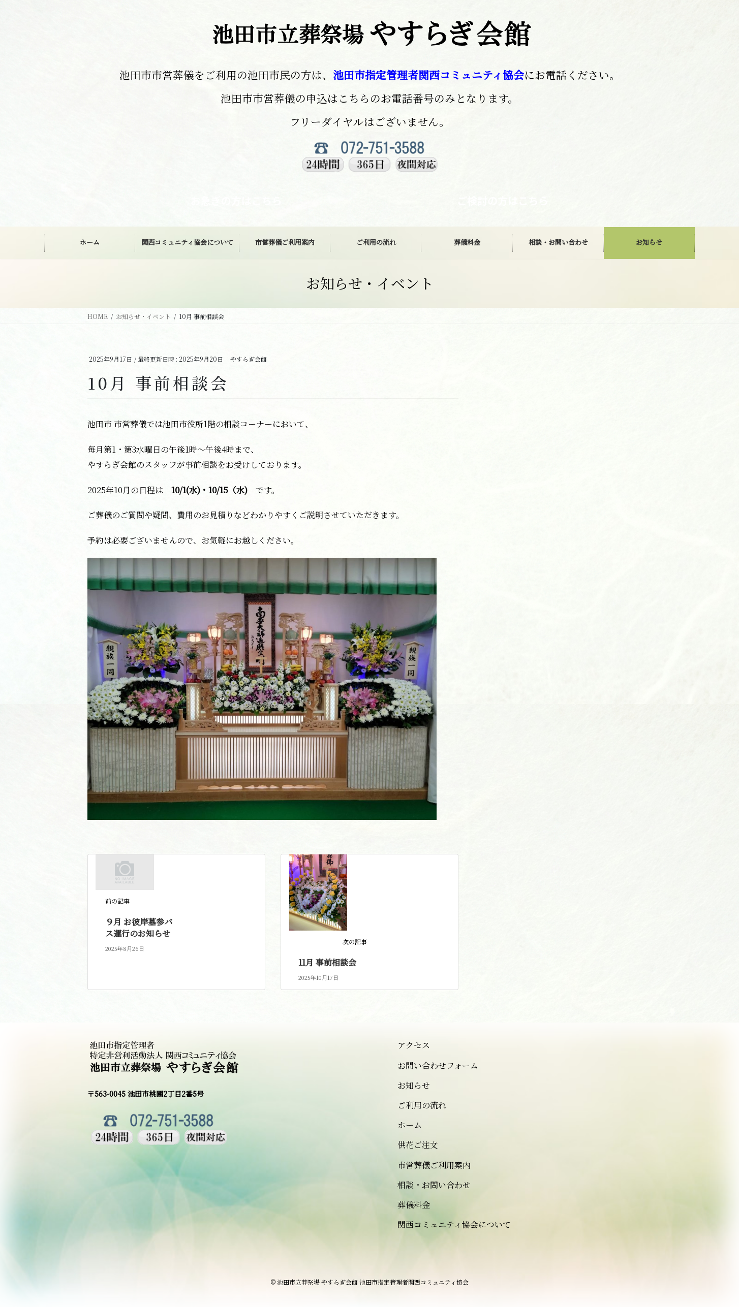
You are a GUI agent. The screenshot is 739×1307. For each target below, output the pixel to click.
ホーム (409, 1125)
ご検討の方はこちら (502, 200)
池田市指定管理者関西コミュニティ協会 (428, 74)
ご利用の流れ (421, 1105)
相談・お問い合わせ (434, 1185)
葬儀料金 (413, 1204)
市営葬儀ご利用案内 (434, 1165)
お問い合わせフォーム (437, 1065)
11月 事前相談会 (327, 962)
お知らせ (413, 1085)
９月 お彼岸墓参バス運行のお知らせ (138, 927)
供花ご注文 (417, 1145)
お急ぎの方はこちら (236, 200)
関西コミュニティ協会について (454, 1224)
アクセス (413, 1045)
